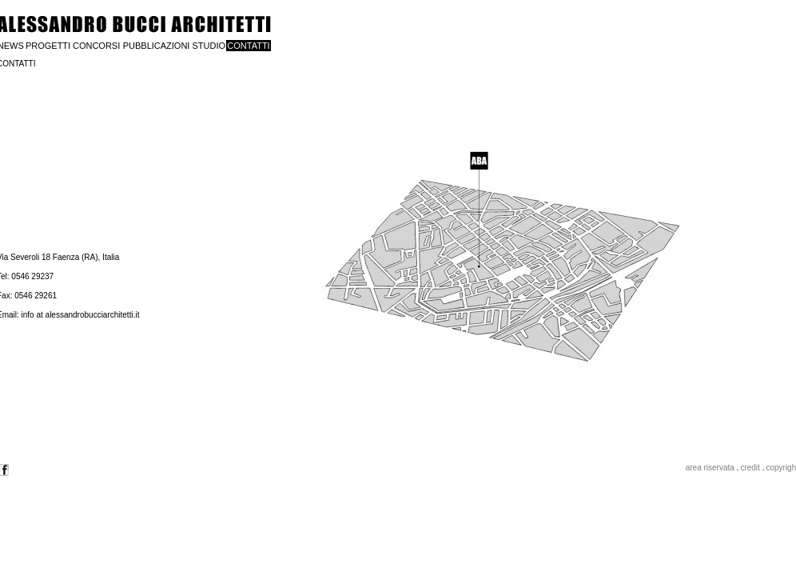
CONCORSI (96, 45)
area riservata (710, 467)
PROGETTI (48, 45)
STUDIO (208, 45)
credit (749, 467)
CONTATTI (248, 45)
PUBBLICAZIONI (156, 45)
